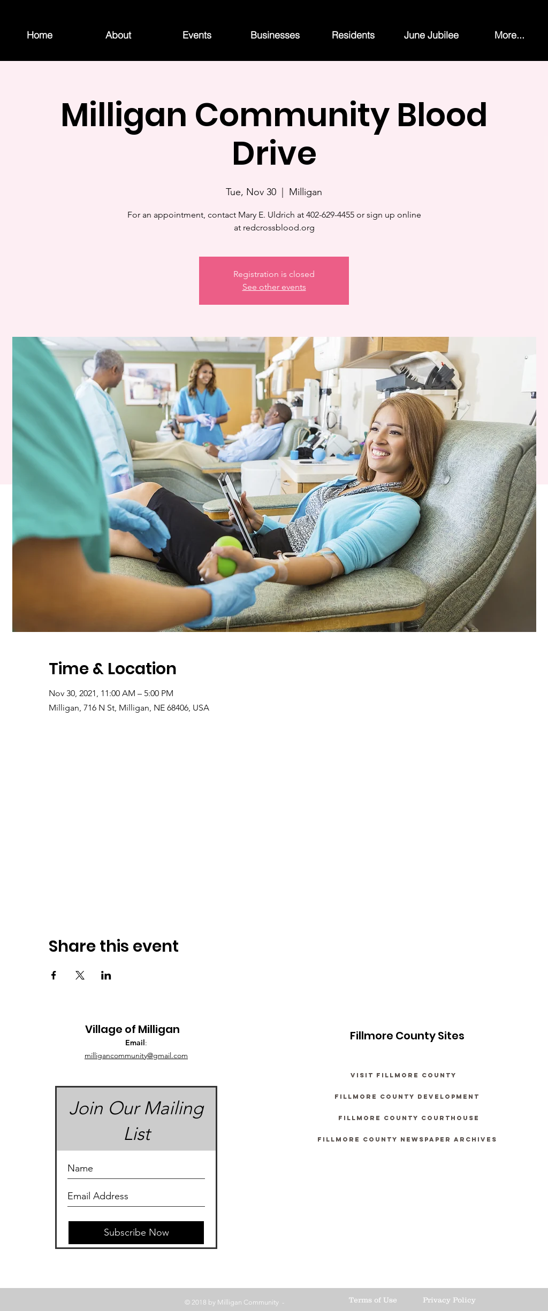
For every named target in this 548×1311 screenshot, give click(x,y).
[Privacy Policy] (449, 1300)
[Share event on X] (80, 975)
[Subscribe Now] (136, 1232)
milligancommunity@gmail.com (136, 1055)
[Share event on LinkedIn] (106, 975)
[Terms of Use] (373, 1300)
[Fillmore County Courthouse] (409, 1118)
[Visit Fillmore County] (403, 1075)
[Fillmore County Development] (407, 1096)
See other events (274, 287)
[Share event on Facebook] (54, 975)
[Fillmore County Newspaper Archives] (407, 1139)
